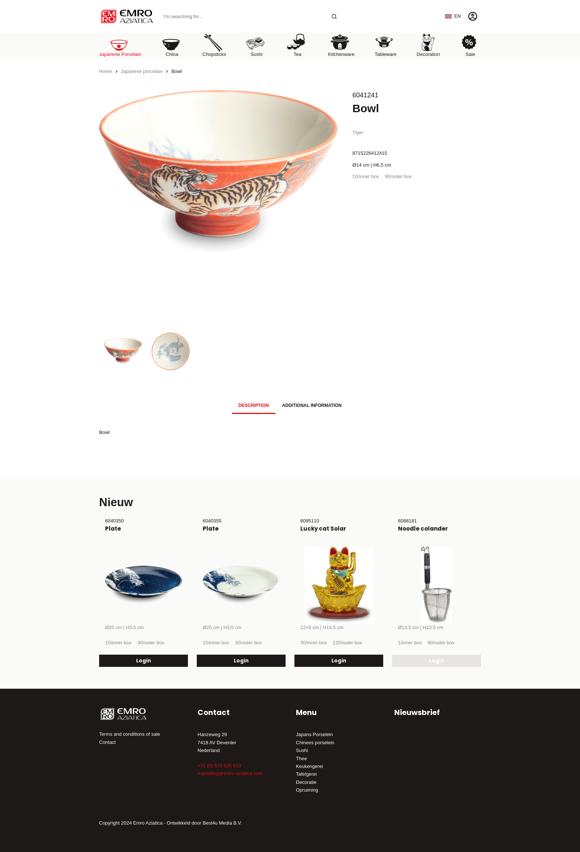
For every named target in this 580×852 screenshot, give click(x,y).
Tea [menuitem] (296, 45)
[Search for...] (243, 16)
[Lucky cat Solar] (338, 585)
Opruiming (307, 790)
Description (254, 405)
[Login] (472, 16)
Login (144, 660)
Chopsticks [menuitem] (214, 45)
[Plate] (143, 585)
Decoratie (306, 782)
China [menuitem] (171, 45)
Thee (301, 758)
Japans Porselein (314, 734)
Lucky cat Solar (323, 528)
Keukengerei (309, 766)
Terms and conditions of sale (129, 734)
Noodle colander (423, 528)
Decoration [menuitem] (428, 45)
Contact (107, 742)
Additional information (312, 405)
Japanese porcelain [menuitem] (120, 45)
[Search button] (334, 16)
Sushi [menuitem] (255, 45)
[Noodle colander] (436, 585)
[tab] (254, 405)
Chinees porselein (315, 742)
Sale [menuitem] (469, 45)
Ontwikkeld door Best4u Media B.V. (204, 823)
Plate (113, 528)
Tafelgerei (306, 774)
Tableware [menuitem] (386, 45)
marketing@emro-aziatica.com (230, 773)
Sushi (302, 750)
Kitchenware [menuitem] (341, 45)
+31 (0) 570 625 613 (219, 765)
